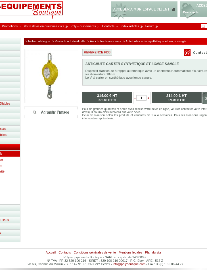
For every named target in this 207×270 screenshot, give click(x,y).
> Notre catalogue (38, 41)
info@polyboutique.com (129, 264)
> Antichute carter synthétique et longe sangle (154, 41)
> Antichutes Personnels (104, 41)
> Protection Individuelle (68, 41)
